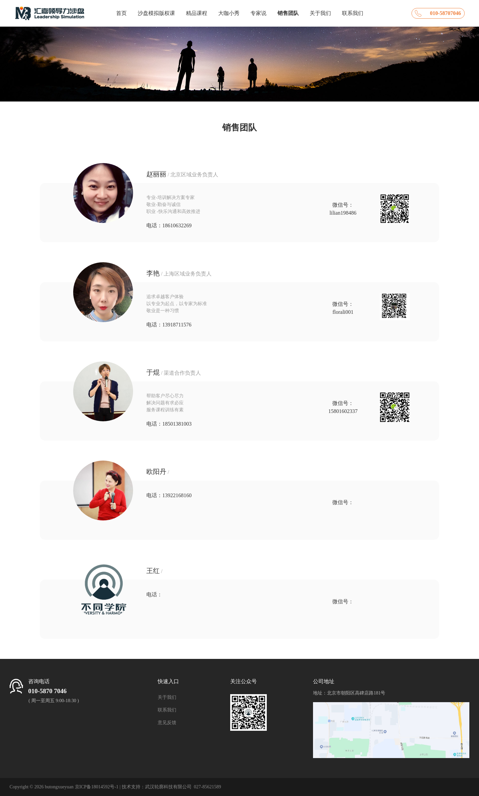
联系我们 (352, 13)
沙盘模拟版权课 (156, 13)
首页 (121, 13)
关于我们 (320, 13)
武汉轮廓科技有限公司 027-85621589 (183, 786)
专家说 (258, 13)
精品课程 (196, 13)
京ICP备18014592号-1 (96, 786)
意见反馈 (167, 722)
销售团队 (288, 13)
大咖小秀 (229, 13)
